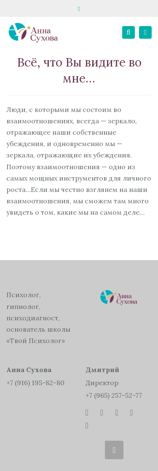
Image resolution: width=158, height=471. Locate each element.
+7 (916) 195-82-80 (35, 382)
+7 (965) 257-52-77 (114, 395)
